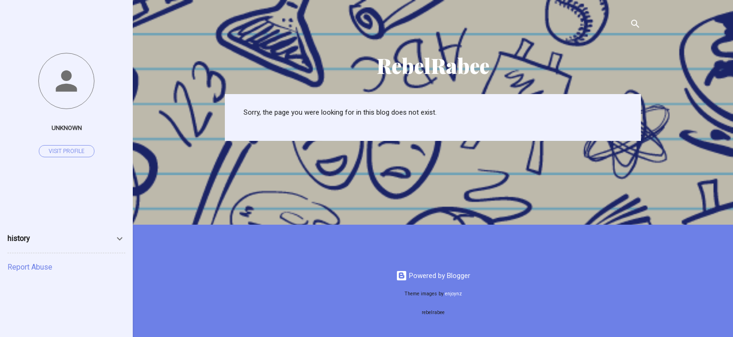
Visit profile (67, 151)
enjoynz (453, 294)
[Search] (635, 25)
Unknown (66, 128)
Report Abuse (29, 267)
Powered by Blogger (433, 275)
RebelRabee (433, 65)
